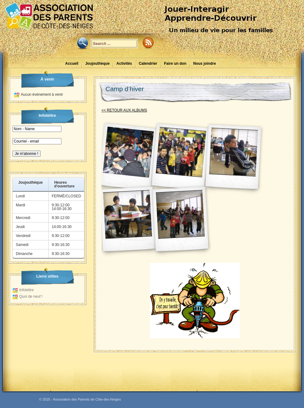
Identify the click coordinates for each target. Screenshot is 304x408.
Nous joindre (204, 63)
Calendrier (148, 63)
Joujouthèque (97, 63)
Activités (124, 63)
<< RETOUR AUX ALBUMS (124, 110)
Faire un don (175, 63)
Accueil (71, 63)
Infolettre (26, 290)
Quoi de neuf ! (30, 296)
